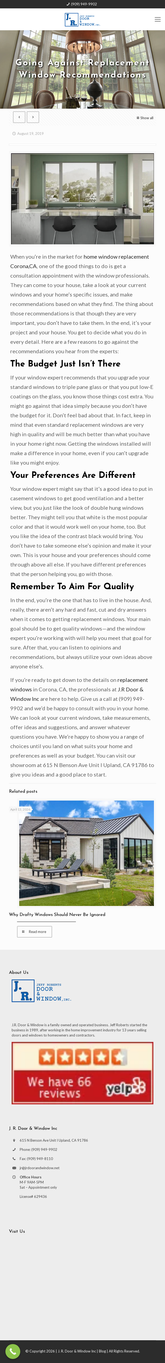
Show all (144, 118)
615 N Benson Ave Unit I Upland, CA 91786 (54, 1140)
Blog (102, 1351)
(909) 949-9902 (84, 4)
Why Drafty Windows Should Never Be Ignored (57, 914)
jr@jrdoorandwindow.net (39, 1168)
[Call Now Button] (12, 1351)
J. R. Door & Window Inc (77, 1351)
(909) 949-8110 (40, 1159)
